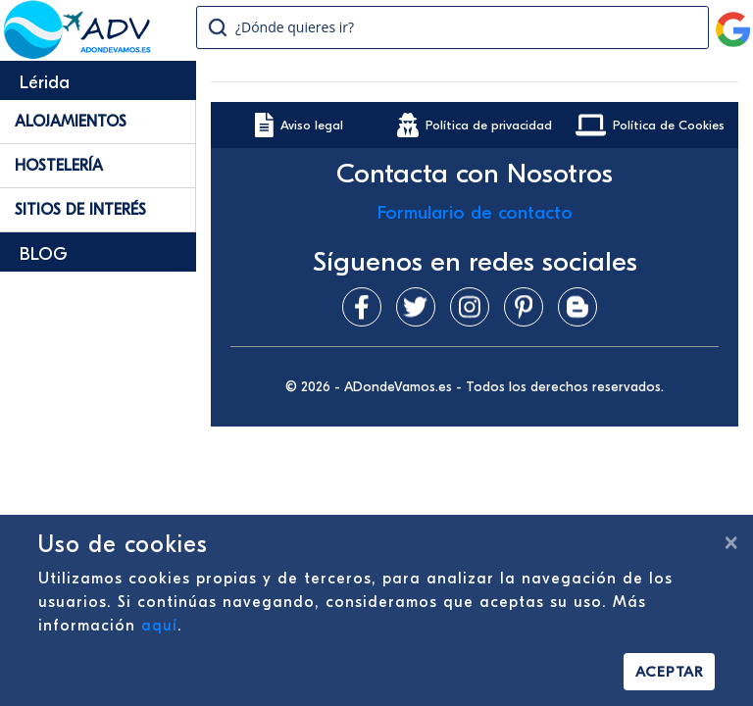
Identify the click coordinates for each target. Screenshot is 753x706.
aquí (159, 625)
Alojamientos (70, 121)
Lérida (45, 83)
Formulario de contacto (475, 213)
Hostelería (59, 166)
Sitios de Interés (80, 210)
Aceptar (669, 672)
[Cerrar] (730, 542)
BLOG (44, 254)
